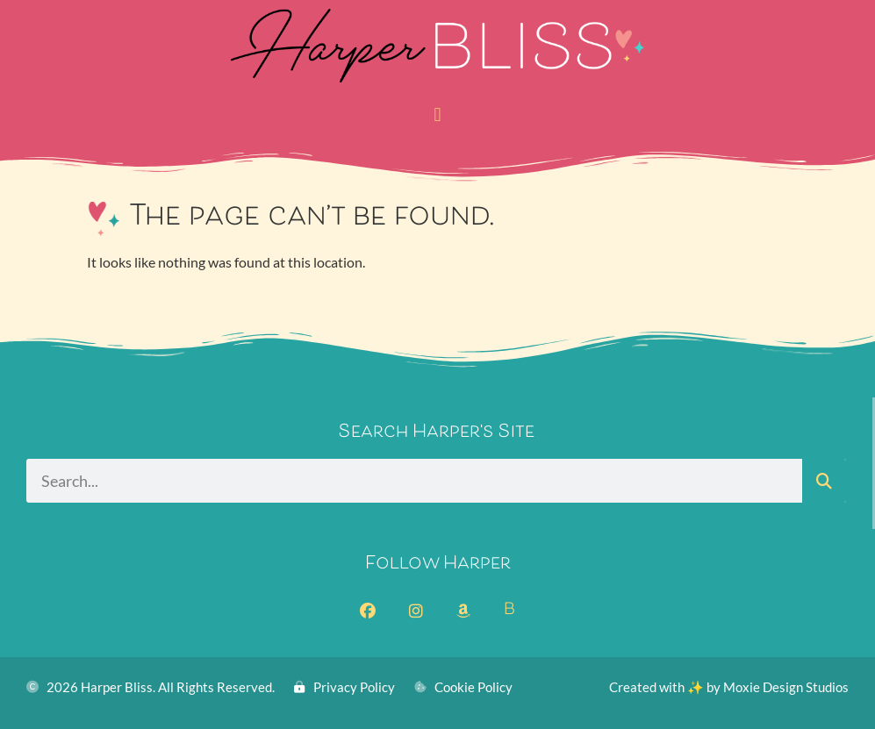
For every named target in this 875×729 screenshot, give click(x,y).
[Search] (824, 481)
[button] (437, 114)
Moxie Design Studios (786, 687)
